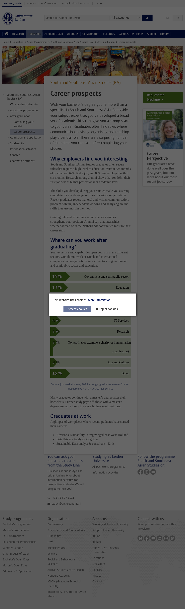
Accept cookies (77, 309)
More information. (99, 300)
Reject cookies (108, 309)
